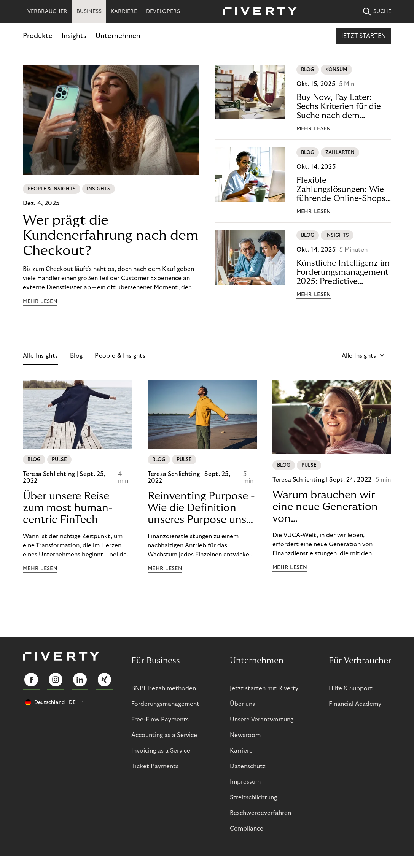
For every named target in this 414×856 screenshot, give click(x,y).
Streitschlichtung (253, 797)
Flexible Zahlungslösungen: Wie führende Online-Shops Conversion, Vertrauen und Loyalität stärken (340, 189)
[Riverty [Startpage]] (257, 11)
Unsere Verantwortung (261, 720)
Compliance (246, 829)
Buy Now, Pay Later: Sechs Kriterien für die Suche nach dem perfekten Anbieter (338, 106)
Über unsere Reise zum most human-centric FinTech (68, 508)
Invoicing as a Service (160, 751)
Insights (74, 36)
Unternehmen (118, 36)
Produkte (38, 36)
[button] (363, 356)
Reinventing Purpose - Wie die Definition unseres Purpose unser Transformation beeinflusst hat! (202, 508)
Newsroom (245, 735)
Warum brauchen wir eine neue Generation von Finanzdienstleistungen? (331, 507)
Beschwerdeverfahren (260, 813)
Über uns (242, 704)
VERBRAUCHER (47, 11)
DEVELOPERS (163, 11)
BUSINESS (89, 11)
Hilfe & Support (351, 688)
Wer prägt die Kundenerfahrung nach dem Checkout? (111, 235)
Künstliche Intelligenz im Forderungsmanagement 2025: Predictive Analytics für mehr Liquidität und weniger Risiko (343, 272)
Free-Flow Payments (160, 720)
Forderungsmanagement (165, 704)
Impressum (245, 782)
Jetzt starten (363, 36)
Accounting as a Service (164, 735)
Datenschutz (248, 766)
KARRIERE (124, 11)
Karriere (241, 751)
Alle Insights (40, 356)
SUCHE (377, 12)
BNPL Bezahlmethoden (163, 688)
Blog (76, 356)
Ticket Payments (154, 766)
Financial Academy (355, 704)
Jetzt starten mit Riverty (264, 688)
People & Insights (120, 356)
